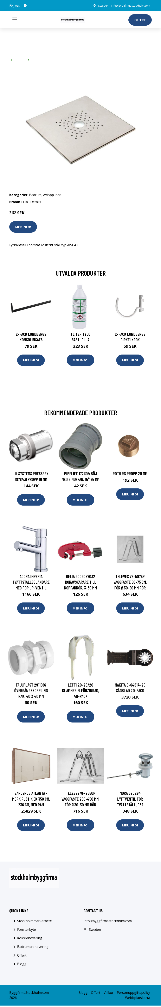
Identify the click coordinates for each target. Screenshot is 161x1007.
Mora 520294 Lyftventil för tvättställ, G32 (130, 800)
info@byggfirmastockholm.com (129, 5)
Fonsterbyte (26, 931)
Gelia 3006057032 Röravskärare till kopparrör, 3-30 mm (80, 582)
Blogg (21, 965)
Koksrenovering (29, 939)
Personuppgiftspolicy (133, 994)
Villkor (109, 994)
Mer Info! (23, 227)
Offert (140, 20)
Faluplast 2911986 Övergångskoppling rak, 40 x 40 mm (31, 691)
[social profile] (25, 6)
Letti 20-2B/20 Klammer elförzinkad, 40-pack (80, 691)
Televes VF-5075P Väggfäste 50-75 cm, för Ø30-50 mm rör (130, 582)
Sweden (100, 5)
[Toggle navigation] (14, 19)
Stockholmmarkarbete (34, 922)
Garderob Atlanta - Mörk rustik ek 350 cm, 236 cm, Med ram (31, 800)
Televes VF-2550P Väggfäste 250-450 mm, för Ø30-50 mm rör (80, 800)
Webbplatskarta (137, 999)
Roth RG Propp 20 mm (130, 473)
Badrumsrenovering (33, 948)
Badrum (20, 59)
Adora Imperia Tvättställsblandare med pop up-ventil (31, 582)
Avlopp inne (40, 59)
